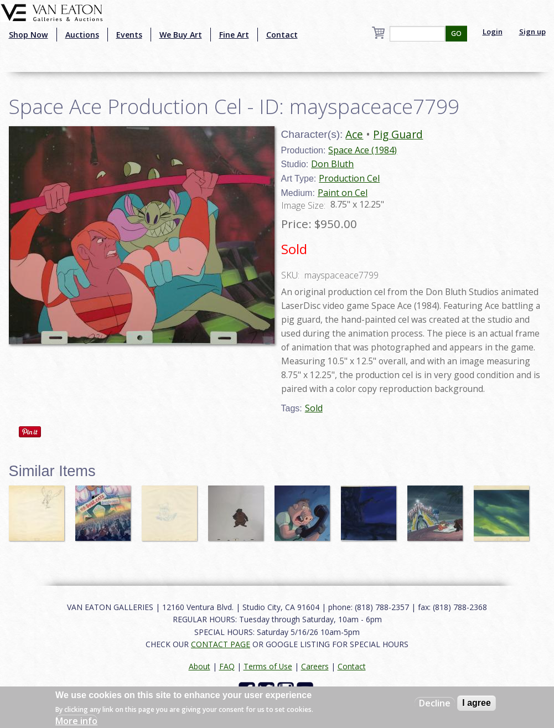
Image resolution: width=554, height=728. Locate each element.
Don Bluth (332, 164)
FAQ (227, 666)
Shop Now (28, 34)
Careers (315, 666)
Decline (435, 703)
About (199, 666)
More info (76, 721)
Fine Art (234, 34)
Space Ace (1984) (362, 150)
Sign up (532, 32)
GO (456, 33)
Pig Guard (398, 134)
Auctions (82, 34)
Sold (314, 408)
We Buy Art (180, 34)
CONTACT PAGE (220, 644)
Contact (282, 34)
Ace (354, 134)
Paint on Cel (342, 193)
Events (129, 34)
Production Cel (349, 178)
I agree (476, 703)
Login (493, 32)
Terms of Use (268, 666)
